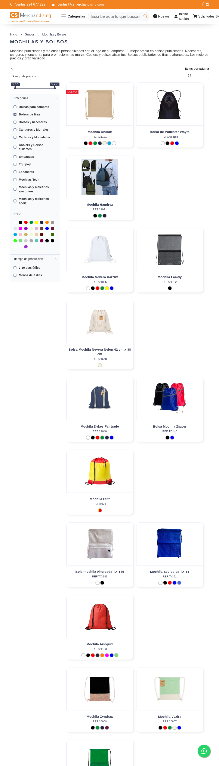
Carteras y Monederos (34, 137)
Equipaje (25, 164)
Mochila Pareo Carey (137, 648)
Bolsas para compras (34, 107)
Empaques (26, 156)
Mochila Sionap (89, 503)
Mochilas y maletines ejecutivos (34, 189)
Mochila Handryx (186, 132)
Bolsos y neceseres (33, 122)
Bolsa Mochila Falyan (89, 648)
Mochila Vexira (137, 431)
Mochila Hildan (137, 503)
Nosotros (92, 724)
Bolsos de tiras (29, 114)
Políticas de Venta (98, 744)
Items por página (197, 68)
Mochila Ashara (186, 648)
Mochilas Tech (29, 179)
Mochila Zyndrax (89, 431)
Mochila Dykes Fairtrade (89, 281)
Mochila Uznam (186, 431)
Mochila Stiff (186, 281)
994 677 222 (183, 727)
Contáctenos (94, 737)
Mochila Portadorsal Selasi (186, 503)
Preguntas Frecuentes (101, 731)
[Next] (98, 679)
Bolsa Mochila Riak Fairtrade (186, 576)
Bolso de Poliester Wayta (137, 132)
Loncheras (26, 172)
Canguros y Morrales (34, 129)
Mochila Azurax (89, 132)
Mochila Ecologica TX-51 (137, 354)
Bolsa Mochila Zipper (137, 281)
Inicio (13, 34)
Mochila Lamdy (137, 204)
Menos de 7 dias (30, 275)
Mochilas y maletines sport (34, 201)
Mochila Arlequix (186, 354)
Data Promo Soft (43, 761)
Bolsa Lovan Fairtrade (89, 576)
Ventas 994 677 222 (30, 4)
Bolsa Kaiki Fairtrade (137, 576)
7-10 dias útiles (29, 267)
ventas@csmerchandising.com (81, 4)
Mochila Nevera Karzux (89, 204)
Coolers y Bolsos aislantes (31, 147)
